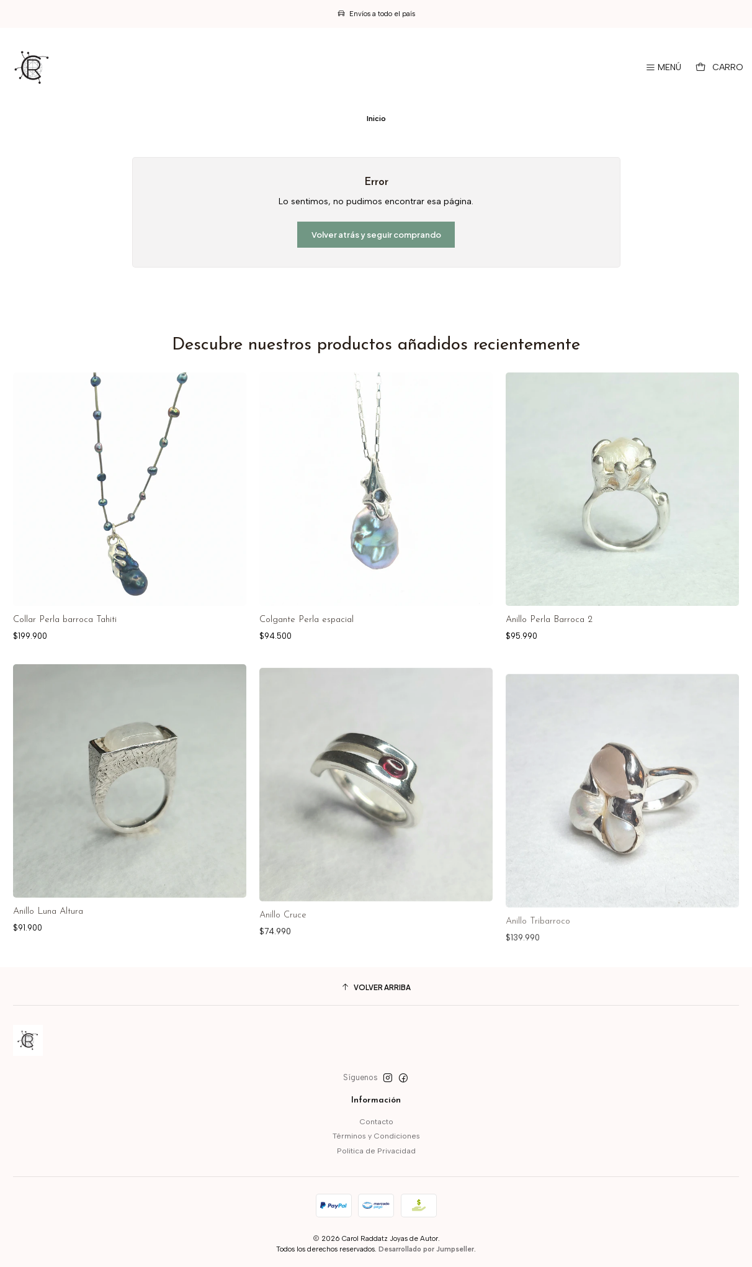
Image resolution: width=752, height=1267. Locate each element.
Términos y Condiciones (376, 1135)
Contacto (376, 1121)
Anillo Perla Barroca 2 (549, 619)
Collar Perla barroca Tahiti (65, 619)
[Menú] (663, 67)
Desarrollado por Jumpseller (426, 1249)
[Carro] (720, 67)
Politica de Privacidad (376, 1150)
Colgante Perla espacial (306, 619)
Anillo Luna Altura (48, 967)
